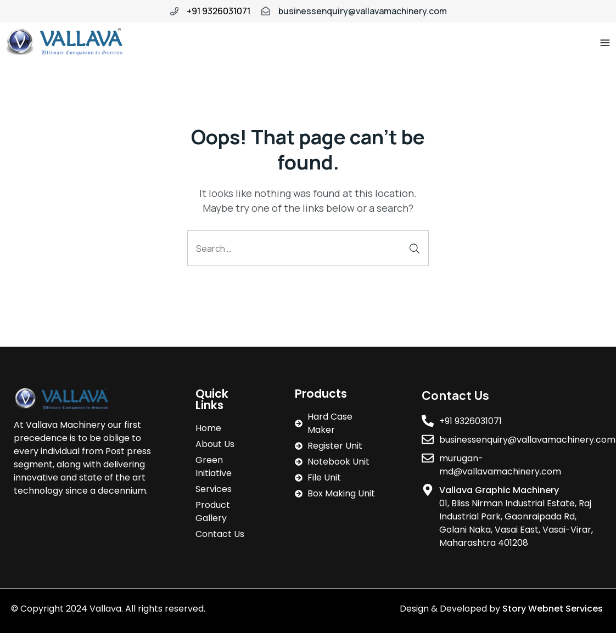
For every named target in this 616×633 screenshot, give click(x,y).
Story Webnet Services (553, 608)
